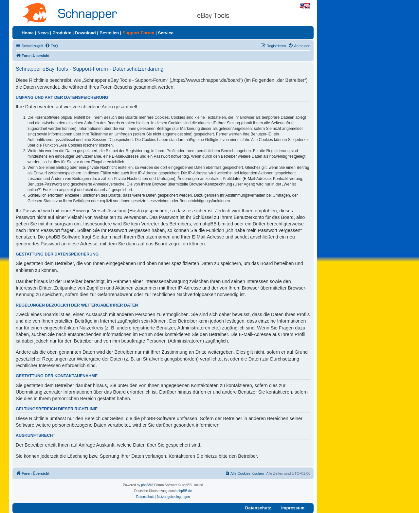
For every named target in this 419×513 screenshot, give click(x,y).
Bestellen (109, 32)
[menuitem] (51, 46)
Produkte (61, 32)
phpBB (146, 485)
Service (165, 32)
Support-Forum (138, 32)
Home (28, 32)
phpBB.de (184, 491)
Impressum (292, 507)
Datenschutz (258, 507)
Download (85, 32)
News (43, 32)
